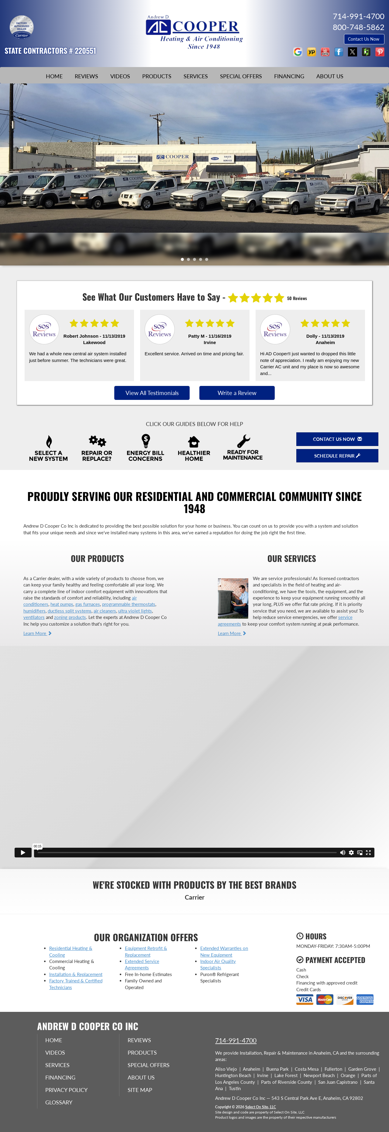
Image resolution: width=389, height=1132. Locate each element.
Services (196, 76)
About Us (329, 76)
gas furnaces (87, 604)
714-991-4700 (235, 1040)
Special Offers (241, 76)
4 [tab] (202, 261)
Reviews (86, 76)
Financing (289, 76)
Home (54, 76)
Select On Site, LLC (260, 1107)
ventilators (34, 617)
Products (156, 76)
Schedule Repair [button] (337, 455)
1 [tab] (184, 261)
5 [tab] (208, 261)
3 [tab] (196, 261)
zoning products (70, 617)
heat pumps (61, 604)
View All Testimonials (152, 392)
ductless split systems (69, 610)
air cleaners (105, 610)
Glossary (60, 1104)
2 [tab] (190, 261)
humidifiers (34, 610)
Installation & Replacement (75, 974)
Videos (120, 76)
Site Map (141, 1091)
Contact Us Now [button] (364, 39)
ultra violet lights (135, 610)
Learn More (37, 633)
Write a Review (237, 392)
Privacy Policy (67, 1091)
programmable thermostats (128, 604)
